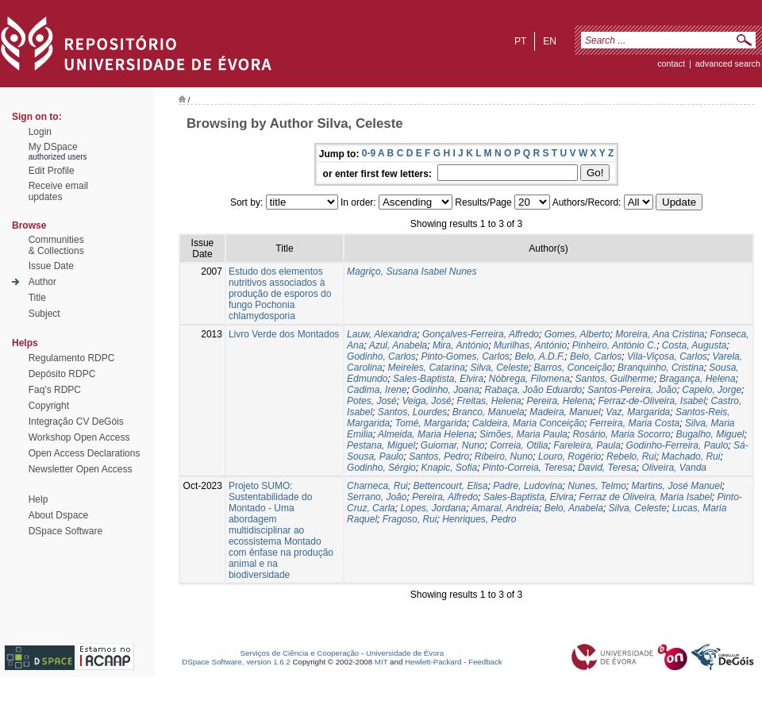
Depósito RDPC (62, 373)
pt (520, 41)
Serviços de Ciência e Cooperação (300, 653)
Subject (44, 313)
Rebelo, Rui (631, 456)
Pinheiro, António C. (614, 345)
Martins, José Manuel (677, 485)
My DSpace (53, 146)
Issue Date (51, 266)
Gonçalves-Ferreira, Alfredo (480, 334)
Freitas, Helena (488, 400)
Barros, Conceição (573, 367)
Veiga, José (426, 400)
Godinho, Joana (445, 389)
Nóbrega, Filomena (529, 378)
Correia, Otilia (519, 445)
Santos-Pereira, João (632, 389)
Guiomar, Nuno (453, 445)
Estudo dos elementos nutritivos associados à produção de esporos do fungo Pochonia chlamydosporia (280, 294)
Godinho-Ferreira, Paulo (677, 445)
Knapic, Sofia (449, 467)
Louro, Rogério (569, 456)
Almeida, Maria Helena (426, 434)
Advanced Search (727, 63)
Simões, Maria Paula (523, 434)
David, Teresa (607, 467)
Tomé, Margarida (431, 423)
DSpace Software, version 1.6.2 (236, 661)
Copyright (49, 405)
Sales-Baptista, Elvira (438, 378)
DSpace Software (65, 531)
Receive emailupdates (58, 191)
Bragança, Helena (698, 378)
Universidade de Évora (405, 653)
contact (671, 63)
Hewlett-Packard (433, 661)
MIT (381, 661)
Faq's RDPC (55, 389)
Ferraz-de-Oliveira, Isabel (651, 400)
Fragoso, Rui (410, 519)
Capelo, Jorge (711, 389)
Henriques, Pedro (479, 519)
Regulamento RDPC (72, 358)
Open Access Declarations (84, 453)
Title (37, 297)
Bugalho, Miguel (709, 434)
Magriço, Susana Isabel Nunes (411, 271)
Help (38, 499)
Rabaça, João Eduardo (534, 389)
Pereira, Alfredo (445, 497)
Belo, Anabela (574, 508)
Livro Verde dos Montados (284, 334)
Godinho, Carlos (381, 356)
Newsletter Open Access (81, 469)
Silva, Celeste (499, 367)
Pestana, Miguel (381, 445)
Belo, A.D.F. (540, 356)
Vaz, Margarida (638, 412)
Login (40, 131)
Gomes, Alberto (577, 334)
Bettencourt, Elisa (450, 485)
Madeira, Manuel (564, 412)
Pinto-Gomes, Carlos (465, 356)
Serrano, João (376, 497)
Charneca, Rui (377, 485)
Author (42, 281)
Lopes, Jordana (433, 508)
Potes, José (372, 400)
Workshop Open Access (79, 437)
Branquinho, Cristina (661, 367)
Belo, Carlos (596, 356)
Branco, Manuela (488, 412)
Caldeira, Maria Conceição (528, 423)
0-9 (368, 153)
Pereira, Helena (559, 400)
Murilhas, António (530, 345)
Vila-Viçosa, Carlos (667, 356)
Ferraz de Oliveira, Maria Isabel (645, 497)
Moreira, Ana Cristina (659, 334)
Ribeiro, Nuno (504, 456)
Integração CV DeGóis (76, 421)
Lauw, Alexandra (382, 334)
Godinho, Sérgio (381, 467)
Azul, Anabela (398, 345)
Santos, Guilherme (614, 378)
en (549, 41)
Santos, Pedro (439, 456)
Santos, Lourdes (412, 412)
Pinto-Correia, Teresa (528, 467)
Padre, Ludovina (527, 485)
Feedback (485, 661)
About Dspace (58, 515)
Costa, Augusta (694, 345)
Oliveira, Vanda (673, 467)
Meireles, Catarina (425, 367)
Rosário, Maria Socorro (621, 434)
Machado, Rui (690, 456)
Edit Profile (52, 170)
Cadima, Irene (376, 389)
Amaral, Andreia (505, 508)
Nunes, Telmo (597, 485)
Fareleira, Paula (587, 445)
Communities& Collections (56, 245)
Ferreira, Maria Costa (634, 423)
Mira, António (460, 345)
